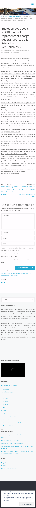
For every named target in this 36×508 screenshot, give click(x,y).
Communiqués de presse (12, 16)
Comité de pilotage (7, 392)
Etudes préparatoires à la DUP (12, 423)
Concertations (5, 395)
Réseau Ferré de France (8, 469)
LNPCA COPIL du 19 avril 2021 (10, 440)
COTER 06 (6, 398)
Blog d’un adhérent (7, 463)
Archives (3, 410)
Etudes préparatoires (9, 420)
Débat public (6, 414)
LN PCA (3, 466)
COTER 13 (6, 401)
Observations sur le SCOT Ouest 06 (12, 443)
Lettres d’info (6, 389)
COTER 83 (6, 404)
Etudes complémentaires (10, 417)
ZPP (4, 407)
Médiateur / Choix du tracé (11, 426)
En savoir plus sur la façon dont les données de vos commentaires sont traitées (17, 273)
